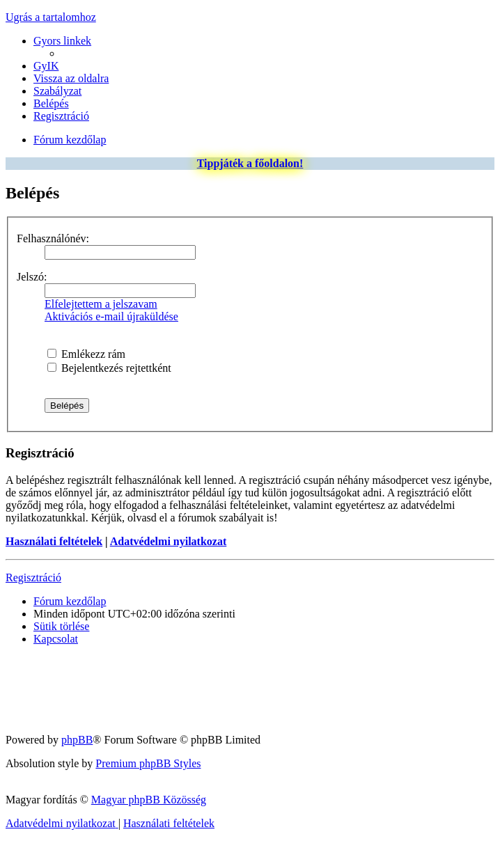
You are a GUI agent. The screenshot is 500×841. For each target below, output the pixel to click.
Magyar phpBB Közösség (148, 799)
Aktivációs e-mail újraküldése (111, 316)
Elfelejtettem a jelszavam (101, 304)
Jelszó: (32, 277)
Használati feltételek (54, 541)
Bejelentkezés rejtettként (109, 368)
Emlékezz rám (86, 354)
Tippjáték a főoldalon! (250, 163)
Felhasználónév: (53, 238)
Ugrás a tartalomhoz (51, 17)
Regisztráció (33, 577)
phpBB (77, 740)
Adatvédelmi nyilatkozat (168, 541)
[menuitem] (45, 66)
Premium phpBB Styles (148, 763)
